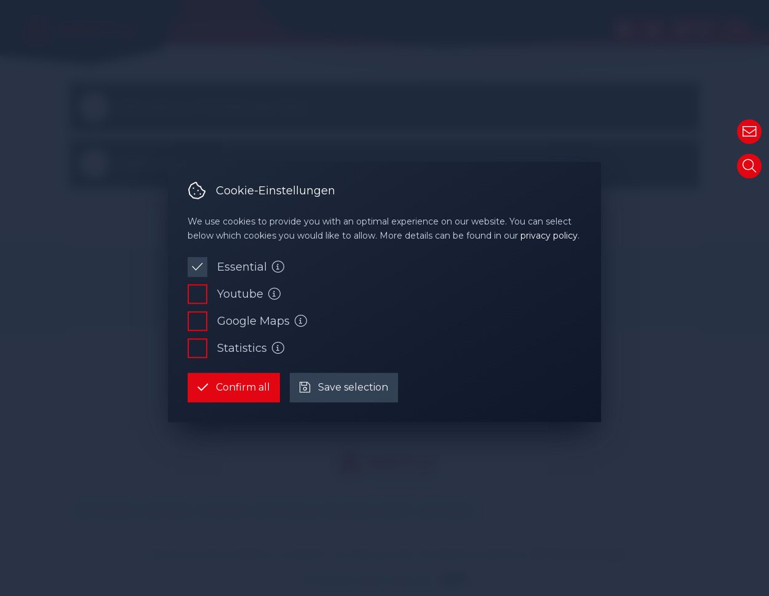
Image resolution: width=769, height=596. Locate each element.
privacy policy (549, 235)
